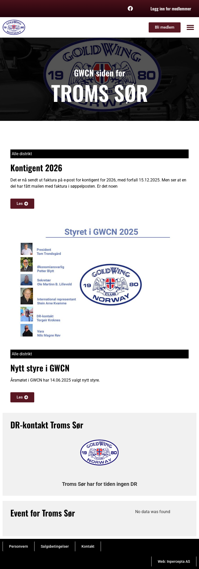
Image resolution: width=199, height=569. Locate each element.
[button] (190, 27)
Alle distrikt (22, 153)
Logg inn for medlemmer (170, 8)
